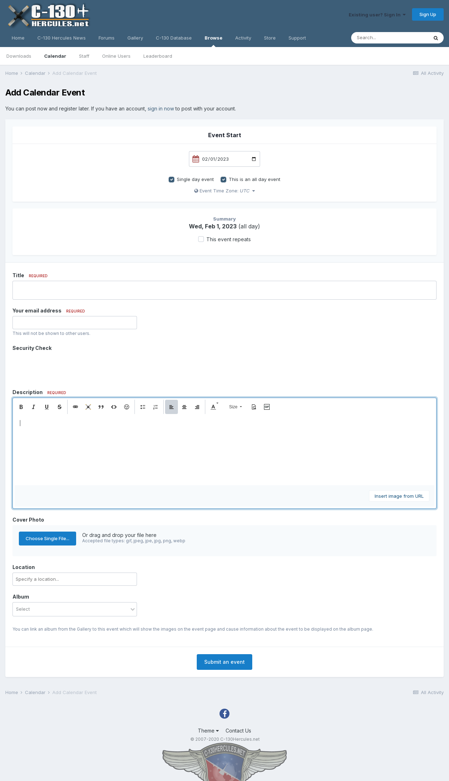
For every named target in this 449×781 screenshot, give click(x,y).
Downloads (18, 56)
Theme (208, 731)
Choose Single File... (47, 538)
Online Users (116, 56)
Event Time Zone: (224, 190)
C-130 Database (174, 38)
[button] (21, 407)
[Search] (389, 37)
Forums (107, 38)
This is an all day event (254, 179)
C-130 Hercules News (61, 38)
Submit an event (224, 662)
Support (297, 38)
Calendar (55, 56)
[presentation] (66, 367)
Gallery (135, 38)
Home (18, 38)
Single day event (195, 179)
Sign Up (427, 14)
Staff (84, 56)
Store (270, 38)
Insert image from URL (399, 496)
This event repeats (228, 239)
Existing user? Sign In (377, 14)
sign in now (161, 108)
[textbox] (224, 449)
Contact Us (238, 731)
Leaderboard (157, 56)
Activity (243, 38)
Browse (213, 41)
